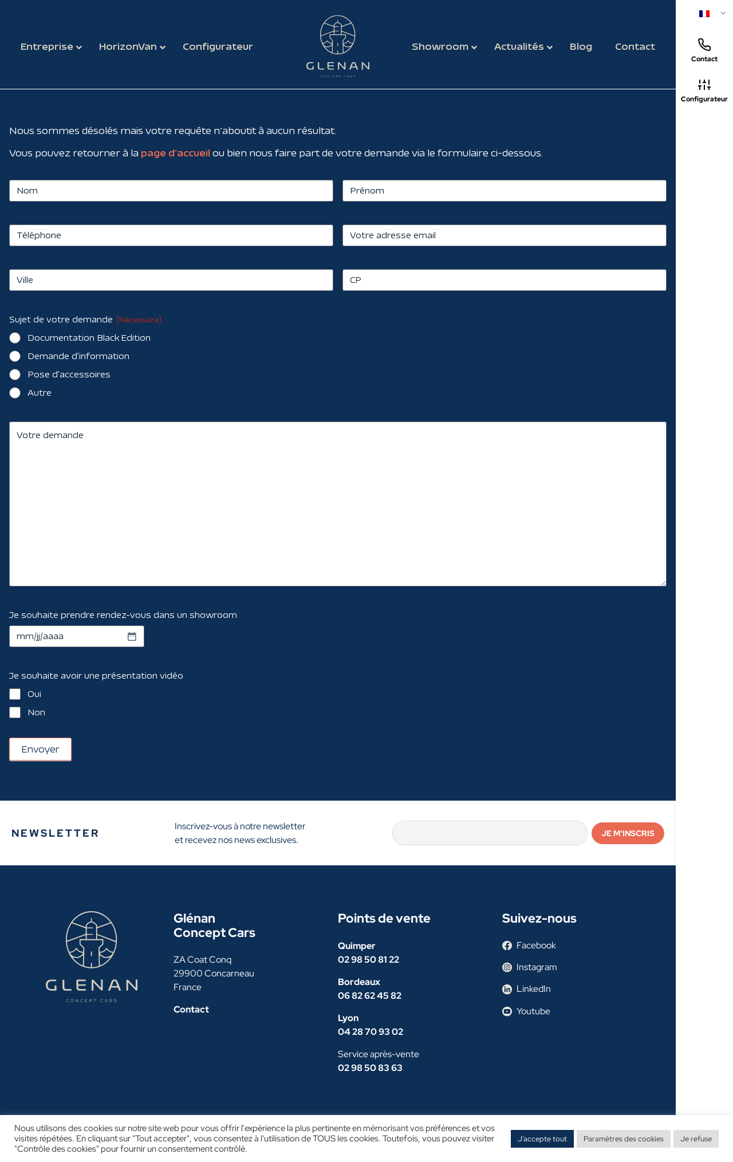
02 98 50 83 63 (370, 1068)
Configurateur (704, 91)
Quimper (357, 946)
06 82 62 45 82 (369, 996)
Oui (34, 694)
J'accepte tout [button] (542, 1139)
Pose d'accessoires (69, 374)
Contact (704, 51)
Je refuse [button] (696, 1139)
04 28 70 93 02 (370, 1032)
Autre (39, 392)
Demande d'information (78, 356)
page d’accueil (175, 152)
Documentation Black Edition (89, 337)
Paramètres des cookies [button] (624, 1139)
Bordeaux (359, 982)
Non (36, 712)
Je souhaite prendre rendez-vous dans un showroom (123, 615)
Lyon (348, 1018)
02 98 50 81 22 (368, 960)
